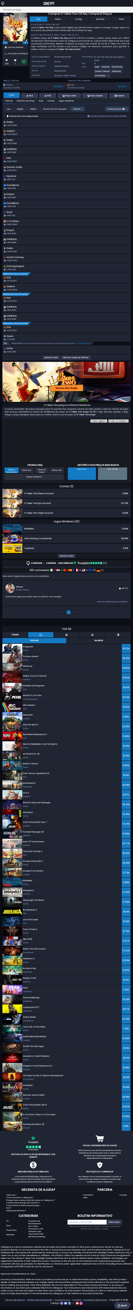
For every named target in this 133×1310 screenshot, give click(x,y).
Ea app (73, 75)
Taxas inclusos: (116, 109)
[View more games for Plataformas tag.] (117, 68)
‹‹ (58, 619)
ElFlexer (19, 594)
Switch (97, 60)
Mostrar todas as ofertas (75, 364)
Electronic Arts (60, 71)
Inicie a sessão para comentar (112, 609)
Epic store (58, 75)
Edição (33, 109)
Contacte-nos (62, 1307)
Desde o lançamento (11, 478)
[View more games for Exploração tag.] (116, 72)
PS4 (98, 57)
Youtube (123, 1202)
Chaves (76, 109)
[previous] (5, 42)
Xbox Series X (119, 57)
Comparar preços (83, 350)
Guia (41, 100)
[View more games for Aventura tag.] (106, 68)
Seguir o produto (34, 484)
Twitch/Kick (88, 1202)
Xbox (8, 1233)
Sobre (58, 19)
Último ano (26, 477)
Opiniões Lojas (34, 1238)
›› (79, 619)
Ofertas (9, 100)
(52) (90, 570)
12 (100, 577)
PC (7, 1228)
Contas (50, 100)
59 (92, 577)
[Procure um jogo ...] (66, 10)
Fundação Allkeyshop (95, 1307)
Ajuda (122, 1305)
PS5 (102, 57)
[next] (25, 42)
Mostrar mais (51, 364)
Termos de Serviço (15, 1307)
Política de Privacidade (39, 1307)
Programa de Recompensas (34, 1229)
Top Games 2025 (35, 1241)
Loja (8, 109)
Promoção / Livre (35, 1236)
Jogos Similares (66, 100)
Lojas (85, 1205)
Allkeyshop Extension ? (16, 1218)
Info (38, 19)
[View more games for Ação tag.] (97, 68)
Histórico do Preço (26, 100)
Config (78, 19)
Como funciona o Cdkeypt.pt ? (20, 1205)
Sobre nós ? (11, 1202)
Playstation (11, 1237)
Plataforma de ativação (55, 109)
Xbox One (109, 57)
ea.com (57, 61)
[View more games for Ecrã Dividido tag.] (100, 77)
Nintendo (10, 1242)
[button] (92, 124)
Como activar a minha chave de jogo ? (23, 1212)
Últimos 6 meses (42, 478)
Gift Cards (33, 1233)
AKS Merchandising (36, 1244)
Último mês (57, 477)
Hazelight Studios (61, 66)
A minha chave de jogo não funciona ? (23, 1210)
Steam (66, 75)
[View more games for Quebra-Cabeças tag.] (102, 72)
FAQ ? (8, 1215)
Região (20, 109)
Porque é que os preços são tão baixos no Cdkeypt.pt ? (30, 1207)
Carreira (76, 1307)
